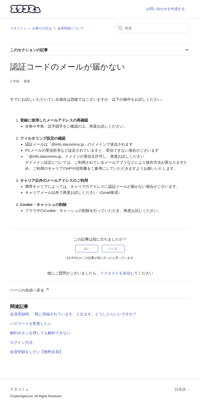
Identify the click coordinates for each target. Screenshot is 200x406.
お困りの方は (42, 28)
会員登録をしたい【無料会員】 (36, 352)
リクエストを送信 (115, 273)
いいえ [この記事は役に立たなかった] (113, 248)
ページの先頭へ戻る (30, 289)
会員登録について (70, 28)
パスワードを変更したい (31, 323)
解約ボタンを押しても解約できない (40, 333)
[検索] (152, 28)
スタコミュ (18, 28)
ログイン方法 (21, 342)
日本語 (182, 389)
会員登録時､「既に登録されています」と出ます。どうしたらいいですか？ (73, 314)
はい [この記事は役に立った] (87, 248)
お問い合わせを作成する (165, 9)
